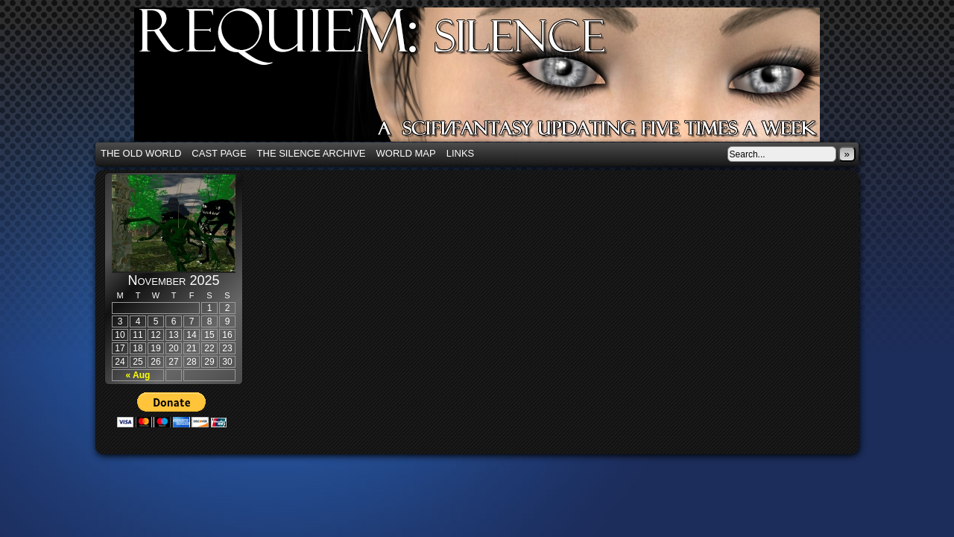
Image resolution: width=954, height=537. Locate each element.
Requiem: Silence (499, 79)
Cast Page (219, 153)
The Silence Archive (311, 153)
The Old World (141, 153)
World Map (406, 153)
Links (460, 153)
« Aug (138, 375)
